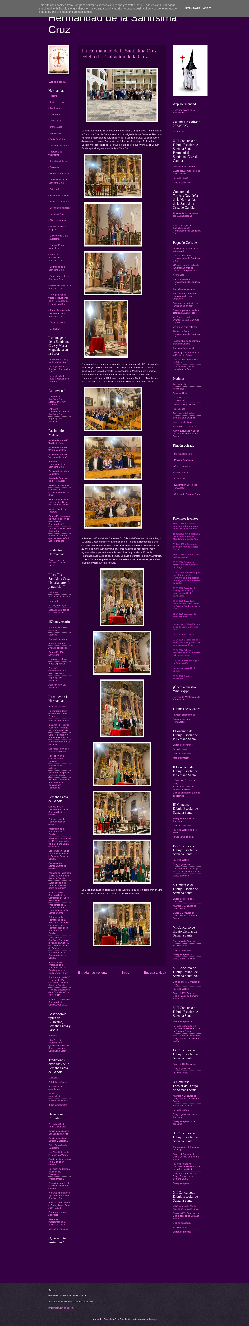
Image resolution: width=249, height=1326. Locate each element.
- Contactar (53, 329)
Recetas (52, 1035)
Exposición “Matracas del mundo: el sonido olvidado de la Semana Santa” (59, 520)
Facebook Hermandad (184, 714)
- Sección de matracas (59, 207)
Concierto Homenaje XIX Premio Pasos (58, 750)
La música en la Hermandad (180, 398)
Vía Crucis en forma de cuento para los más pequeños (184, 296)
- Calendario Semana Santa (186, 494)
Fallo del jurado (180, 178)
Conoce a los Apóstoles (184, 348)
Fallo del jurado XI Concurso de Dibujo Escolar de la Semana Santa (187, 1166)
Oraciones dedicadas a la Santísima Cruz (58, 1132)
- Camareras (54, 114)
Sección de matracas (58, 485)
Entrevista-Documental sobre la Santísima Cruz (58, 412)
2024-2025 (178, 131)
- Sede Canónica (56, 139)
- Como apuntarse (182, 466)
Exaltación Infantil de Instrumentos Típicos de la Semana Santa (58, 502)
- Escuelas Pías (56, 214)
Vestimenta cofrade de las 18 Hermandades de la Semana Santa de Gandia (59, 842)
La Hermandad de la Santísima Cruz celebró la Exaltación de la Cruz (119, 53)
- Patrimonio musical (58, 195)
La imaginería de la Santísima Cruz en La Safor (59, 369)
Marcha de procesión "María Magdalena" (58, 448)
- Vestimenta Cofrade (58, 145)
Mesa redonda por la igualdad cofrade (58, 773)
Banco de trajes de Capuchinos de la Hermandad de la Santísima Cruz (187, 229)
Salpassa (53, 1077)
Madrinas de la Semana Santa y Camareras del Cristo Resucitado (59, 896)
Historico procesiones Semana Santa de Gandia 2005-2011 (59, 1002)
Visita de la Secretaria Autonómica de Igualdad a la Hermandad (59, 783)
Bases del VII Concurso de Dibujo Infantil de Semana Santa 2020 (186, 996)
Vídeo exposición (56, 663)
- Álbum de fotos (56, 322)
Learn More (192, 8)
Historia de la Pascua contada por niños (183, 368)
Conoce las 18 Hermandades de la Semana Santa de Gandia (58, 810)
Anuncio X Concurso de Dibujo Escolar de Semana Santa (186, 1098)
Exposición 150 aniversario (55, 653)
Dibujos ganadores (182, 182)
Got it (207, 8)
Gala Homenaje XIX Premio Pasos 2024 (58, 736)
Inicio (125, 972)
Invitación (53, 592)
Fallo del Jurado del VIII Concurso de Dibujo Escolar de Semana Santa (187, 1029)
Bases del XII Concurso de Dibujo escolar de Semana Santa (186, 1216)
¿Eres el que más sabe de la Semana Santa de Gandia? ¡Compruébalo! (186, 268)
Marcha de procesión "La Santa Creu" (58, 441)
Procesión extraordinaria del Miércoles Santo (57, 671)
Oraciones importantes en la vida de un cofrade (59, 1162)
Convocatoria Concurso (184, 941)
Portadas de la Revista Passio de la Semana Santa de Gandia (59, 876)
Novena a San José (58, 1229)
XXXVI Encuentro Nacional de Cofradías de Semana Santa (186, 433)
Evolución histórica (57, 706)
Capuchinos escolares (184, 289)
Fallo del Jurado (181, 860)
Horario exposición (57, 659)
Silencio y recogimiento (54, 1094)
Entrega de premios (182, 954)
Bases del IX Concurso (184, 1064)
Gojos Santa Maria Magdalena (57, 1146)
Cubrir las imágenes (58, 1082)
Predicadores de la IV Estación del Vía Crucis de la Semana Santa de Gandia (59, 981)
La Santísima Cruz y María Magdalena (58, 360)
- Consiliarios (54, 120)
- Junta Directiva (56, 102)
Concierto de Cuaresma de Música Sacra (59, 492)
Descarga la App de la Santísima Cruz (184, 111)
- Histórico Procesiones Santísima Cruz (56, 257)
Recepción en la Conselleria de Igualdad (56, 758)
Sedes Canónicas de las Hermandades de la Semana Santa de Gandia (58, 855)
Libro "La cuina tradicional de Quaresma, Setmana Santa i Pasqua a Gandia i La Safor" (58, 1045)
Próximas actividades (183, 413)
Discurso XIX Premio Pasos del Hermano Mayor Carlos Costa (58, 728)
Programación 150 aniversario (57, 629)
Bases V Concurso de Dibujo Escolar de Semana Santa (186, 915)
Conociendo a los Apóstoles (57, 1213)
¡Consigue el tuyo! (57, 605)
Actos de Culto (180, 393)
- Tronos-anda (55, 127)
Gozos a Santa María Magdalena (59, 472)
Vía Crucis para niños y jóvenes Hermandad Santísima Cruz (59, 1195)
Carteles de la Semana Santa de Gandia (57, 866)
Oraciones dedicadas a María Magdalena (58, 1139)
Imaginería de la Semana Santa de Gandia (57, 831)
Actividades (178, 275)
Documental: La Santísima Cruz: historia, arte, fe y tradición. (57, 400)
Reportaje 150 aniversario (55, 419)
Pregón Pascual (56, 1178)
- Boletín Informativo (182, 454)
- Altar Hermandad (57, 220)
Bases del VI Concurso (184, 958)
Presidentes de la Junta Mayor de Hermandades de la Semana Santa (58, 909)
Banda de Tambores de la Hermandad (58, 479)
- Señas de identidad (58, 173)
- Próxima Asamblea (183, 460)
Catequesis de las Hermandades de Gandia (57, 822)
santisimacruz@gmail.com (60, 1308)
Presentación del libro (59, 596)
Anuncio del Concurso (184, 166)
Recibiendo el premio (58, 720)
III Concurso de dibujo (184, 837)
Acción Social (179, 384)
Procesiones (179, 409)
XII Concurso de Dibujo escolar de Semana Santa (186, 1207)
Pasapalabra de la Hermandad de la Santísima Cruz (187, 258)
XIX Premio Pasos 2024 (185, 426)
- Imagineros (54, 133)
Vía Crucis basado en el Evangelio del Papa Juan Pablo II (59, 1205)
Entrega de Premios (183, 744)
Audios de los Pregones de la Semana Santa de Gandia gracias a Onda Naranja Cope (58, 967)
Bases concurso (181, 875)
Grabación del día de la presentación (58, 611)
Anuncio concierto (57, 643)
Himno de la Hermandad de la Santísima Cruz (57, 464)
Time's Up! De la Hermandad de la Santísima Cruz (187, 334)
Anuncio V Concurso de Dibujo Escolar (184, 907)
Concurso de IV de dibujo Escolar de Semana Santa (186, 870)
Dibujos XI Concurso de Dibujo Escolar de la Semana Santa (184, 1176)
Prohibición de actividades (55, 1087)
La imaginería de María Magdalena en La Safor (58, 379)
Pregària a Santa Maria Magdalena (57, 1125)
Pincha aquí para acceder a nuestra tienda (57, 563)
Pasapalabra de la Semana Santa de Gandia (186, 342)
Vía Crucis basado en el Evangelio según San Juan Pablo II (186, 320)
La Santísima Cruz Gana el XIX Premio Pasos (58, 714)
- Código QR (179, 478)
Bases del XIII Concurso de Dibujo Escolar (186, 172)
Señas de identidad (182, 422)
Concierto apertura (57, 639)
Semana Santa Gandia (184, 417)
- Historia (52, 96)
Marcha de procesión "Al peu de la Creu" (58, 455)
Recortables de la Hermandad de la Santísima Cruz (187, 282)
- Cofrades (53, 167)
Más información (181, 758)
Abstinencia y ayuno (58, 1100)
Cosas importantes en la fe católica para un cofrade (186, 311)
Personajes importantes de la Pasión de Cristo (57, 1222)
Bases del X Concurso (184, 1105)
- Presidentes (55, 108)
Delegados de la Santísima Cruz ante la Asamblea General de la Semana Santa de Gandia (58, 942)
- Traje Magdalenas (57, 161)
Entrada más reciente (92, 972)
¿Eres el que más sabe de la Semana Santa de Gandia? (58, 885)
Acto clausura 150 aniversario (57, 686)
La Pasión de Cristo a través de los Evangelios (59, 1172)
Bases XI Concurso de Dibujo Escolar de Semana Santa (186, 1157)
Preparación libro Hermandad (181, 720)
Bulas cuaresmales (57, 1105)
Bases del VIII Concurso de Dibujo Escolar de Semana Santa (186, 1038)
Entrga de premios (182, 1231)
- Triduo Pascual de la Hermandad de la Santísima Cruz (59, 313)
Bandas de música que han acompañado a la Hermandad (59, 538)
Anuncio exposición (58, 648)
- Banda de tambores (58, 201)
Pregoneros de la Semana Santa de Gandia (57, 955)
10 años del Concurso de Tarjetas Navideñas (185, 214)
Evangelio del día (57, 82)
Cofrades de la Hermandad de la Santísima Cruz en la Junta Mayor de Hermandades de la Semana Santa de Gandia (58, 925)
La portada (53, 601)
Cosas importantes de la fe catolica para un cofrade (59, 1186)
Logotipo (52, 634)
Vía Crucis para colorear (185, 327)
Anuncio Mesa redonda (55, 767)
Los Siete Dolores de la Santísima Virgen (58, 1153)
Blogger (153, 1319)
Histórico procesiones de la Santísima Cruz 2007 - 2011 (59, 992)
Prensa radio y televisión (185, 404)
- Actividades (54, 189)
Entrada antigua (155, 972)
